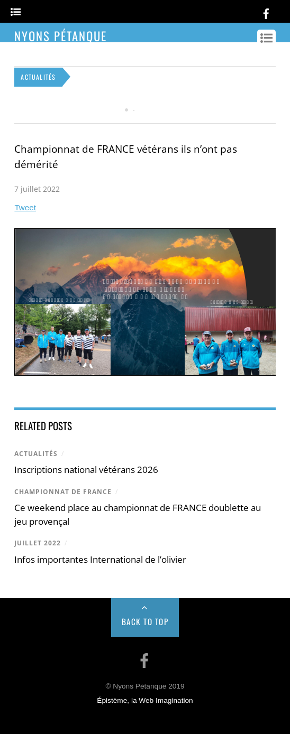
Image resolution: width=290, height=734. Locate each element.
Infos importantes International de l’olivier (100, 559)
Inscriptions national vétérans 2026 (86, 469)
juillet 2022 (37, 542)
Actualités (36, 453)
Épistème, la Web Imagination (145, 700)
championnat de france (63, 491)
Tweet (25, 207)
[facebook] (266, 11)
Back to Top (145, 621)
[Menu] (15, 12)
